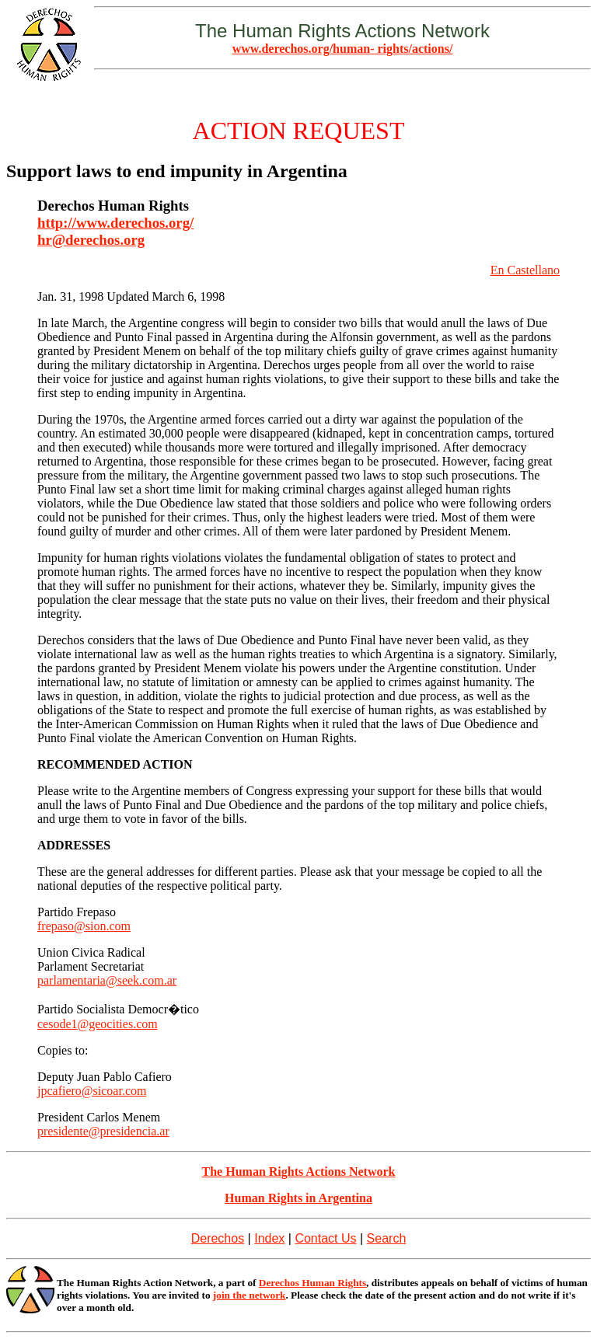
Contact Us (325, 1238)
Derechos (217, 1238)
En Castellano (525, 270)
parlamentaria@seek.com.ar (106, 980)
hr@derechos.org (91, 240)
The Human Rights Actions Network (299, 1171)
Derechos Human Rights (312, 1282)
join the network (249, 1295)
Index (269, 1238)
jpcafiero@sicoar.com (91, 1090)
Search (387, 1238)
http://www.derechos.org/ (115, 222)
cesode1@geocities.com (97, 1023)
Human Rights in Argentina (298, 1198)
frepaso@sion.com (84, 926)
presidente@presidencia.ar (103, 1131)
